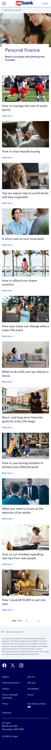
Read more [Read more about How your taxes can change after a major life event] (8, 336)
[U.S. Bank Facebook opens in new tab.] (4, 665)
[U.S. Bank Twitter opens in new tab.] (13, 665)
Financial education (11, 683)
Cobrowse (6, 712)
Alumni (31, 695)
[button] (45, 3)
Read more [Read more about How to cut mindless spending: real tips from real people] (8, 564)
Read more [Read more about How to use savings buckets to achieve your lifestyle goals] (8, 473)
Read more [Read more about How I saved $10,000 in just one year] (8, 610)
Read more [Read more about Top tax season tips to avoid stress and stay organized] (8, 203)
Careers (5, 689)
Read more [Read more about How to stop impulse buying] (8, 157)
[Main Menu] (4, 3)
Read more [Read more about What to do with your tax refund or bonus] (8, 382)
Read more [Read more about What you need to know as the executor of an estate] (8, 518)
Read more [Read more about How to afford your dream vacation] (8, 290)
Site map (31, 683)
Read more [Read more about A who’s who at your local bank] (8, 245)
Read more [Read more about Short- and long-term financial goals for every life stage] (8, 427)
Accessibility (33, 689)
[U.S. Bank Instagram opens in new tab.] (21, 665)
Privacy (5, 703)
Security (31, 677)
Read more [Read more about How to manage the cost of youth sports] (8, 116)
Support (5, 677)
